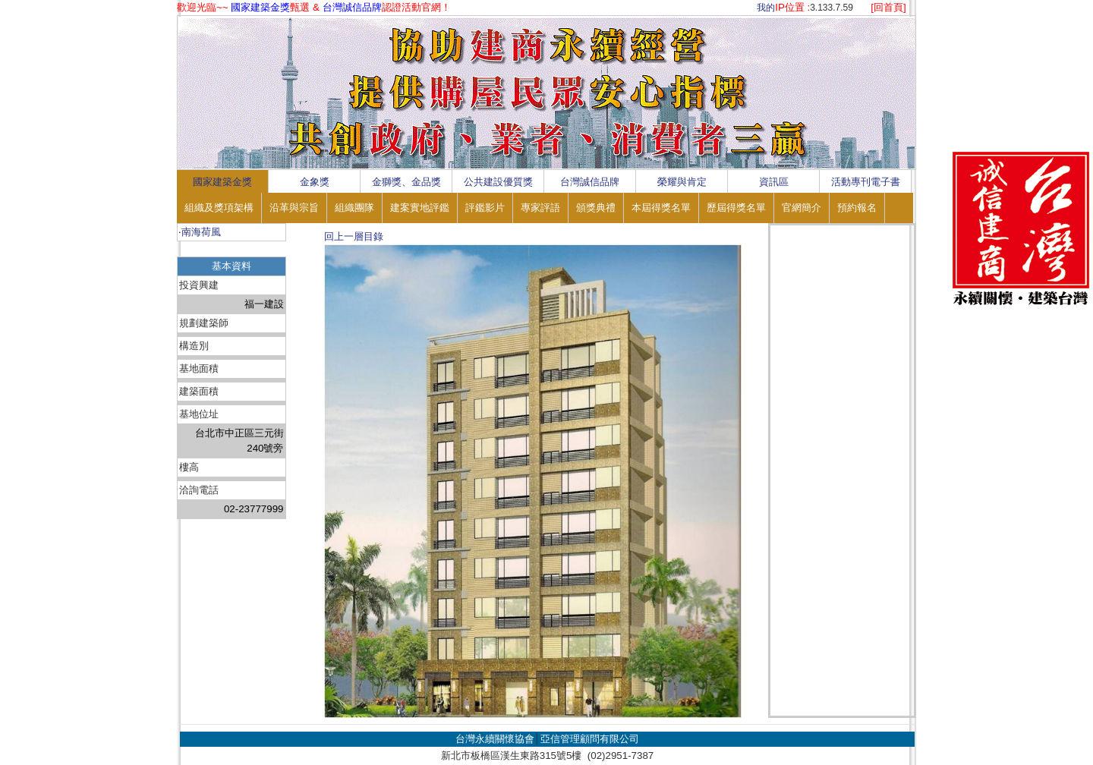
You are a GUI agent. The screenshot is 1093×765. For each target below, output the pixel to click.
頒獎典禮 (596, 207)
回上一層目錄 (353, 236)
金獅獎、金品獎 (406, 181)
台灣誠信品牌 (589, 181)
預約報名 (857, 207)
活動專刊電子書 (865, 181)
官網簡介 (801, 207)
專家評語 (540, 207)
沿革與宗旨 (294, 207)
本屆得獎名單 (661, 207)
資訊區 (774, 181)
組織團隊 (354, 207)
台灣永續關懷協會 (494, 739)
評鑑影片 (485, 207)
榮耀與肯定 (682, 181)
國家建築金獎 (222, 181)
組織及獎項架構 (219, 207)
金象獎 (314, 181)
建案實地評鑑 (419, 207)
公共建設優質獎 (498, 181)
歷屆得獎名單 (736, 207)
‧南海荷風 (199, 232)
